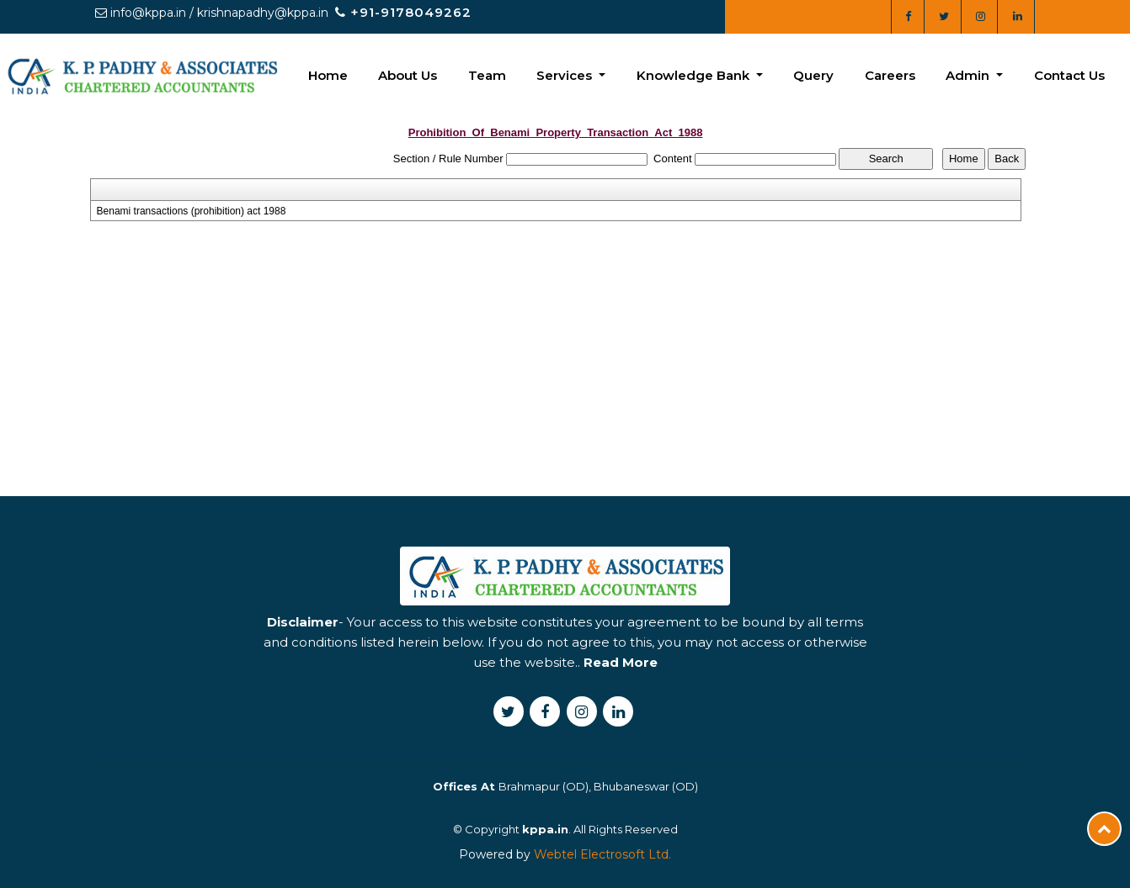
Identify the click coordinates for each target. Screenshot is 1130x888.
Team (487, 75)
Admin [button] (969, 75)
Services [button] (565, 75)
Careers (890, 75)
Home (328, 75)
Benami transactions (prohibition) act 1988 (191, 211)
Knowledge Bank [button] (695, 75)
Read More (621, 704)
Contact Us (1069, 75)
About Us (407, 75)
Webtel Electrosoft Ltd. (602, 854)
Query (813, 75)
